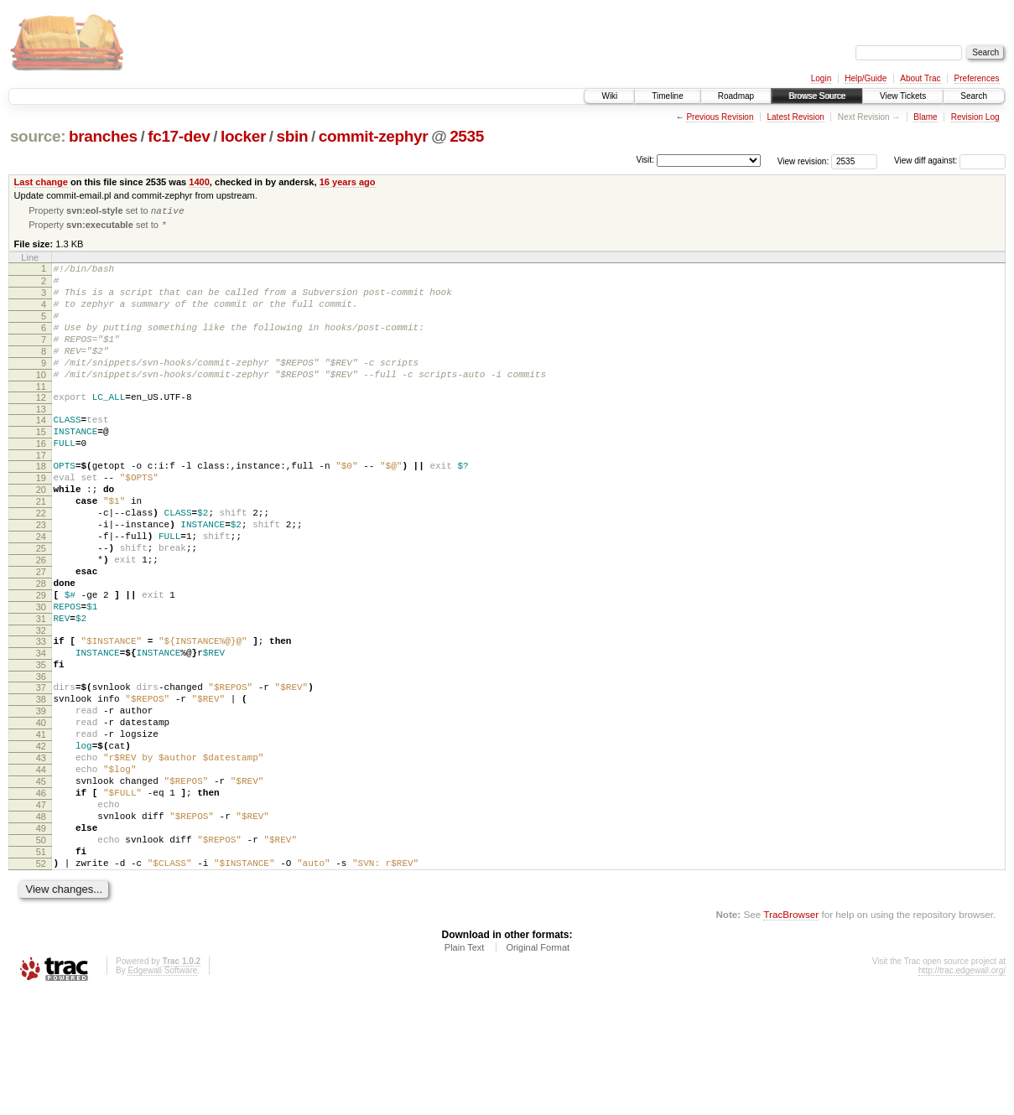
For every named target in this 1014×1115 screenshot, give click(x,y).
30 (41, 676)
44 (41, 868)
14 (41, 451)
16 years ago (348, 182)
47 (41, 911)
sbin (292, 136)
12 (41, 426)
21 (41, 547)
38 (41, 783)
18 (41, 505)
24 (41, 590)
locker (243, 136)
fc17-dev (179, 136)
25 (41, 604)
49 (41, 940)
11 (41, 415)
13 (41, 440)
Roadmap (736, 96)
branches (103, 136)
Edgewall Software (162, 1092)
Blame (925, 117)
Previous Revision (719, 117)
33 (41, 715)
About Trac (920, 78)
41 (41, 826)
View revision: (803, 160)
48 (41, 926)
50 (41, 954)
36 (41, 758)
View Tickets (903, 96)
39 (41, 797)
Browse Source (816, 96)
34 (41, 729)
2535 (467, 136)
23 (41, 576)
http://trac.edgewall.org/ (962, 1092)
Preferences (977, 78)
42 (41, 840)
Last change (41, 182)
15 (41, 465)
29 (41, 661)
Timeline (667, 96)
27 (41, 633)
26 (41, 619)
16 (41, 480)
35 (41, 744)
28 (41, 647)
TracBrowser (791, 1035)
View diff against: (950, 160)
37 (41, 769)
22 (41, 562)
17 (41, 494)
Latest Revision (795, 117)
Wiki (609, 96)
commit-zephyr (374, 136)
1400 (199, 182)
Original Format (537, 1069)
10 (41, 401)
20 (41, 533)
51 (41, 968)
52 (41, 983)
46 (41, 897)
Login (821, 78)
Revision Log (975, 117)
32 (41, 704)
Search (973, 96)
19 (41, 519)
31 (41, 690)
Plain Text (465, 1069)
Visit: (645, 159)
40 (41, 811)
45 (41, 883)
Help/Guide (866, 78)
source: (37, 136)
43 (41, 854)
